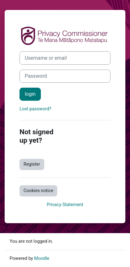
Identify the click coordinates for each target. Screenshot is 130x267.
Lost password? (35, 109)
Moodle (41, 258)
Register (32, 164)
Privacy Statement (65, 204)
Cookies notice (38, 190)
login (30, 94)
